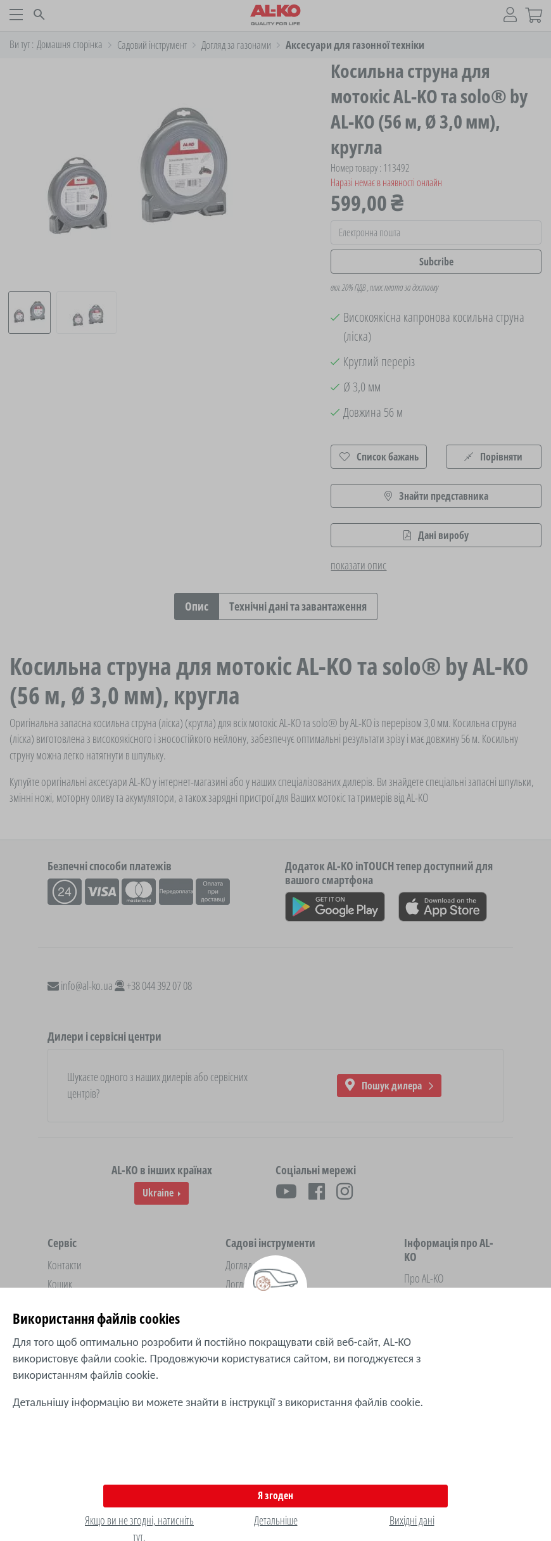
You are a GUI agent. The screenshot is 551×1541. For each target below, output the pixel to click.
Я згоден (275, 1495)
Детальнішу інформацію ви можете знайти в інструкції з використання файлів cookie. (218, 1402)
